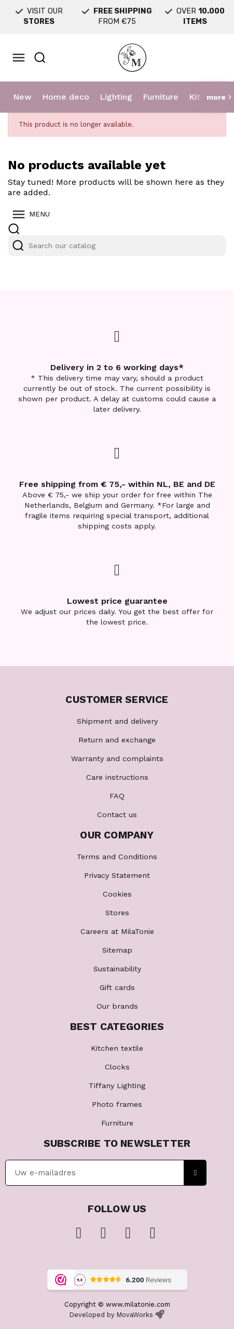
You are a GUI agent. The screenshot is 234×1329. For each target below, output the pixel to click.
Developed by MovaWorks (111, 1315)
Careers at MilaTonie (117, 931)
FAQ (117, 796)
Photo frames (117, 1104)
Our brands (117, 1006)
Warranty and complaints (117, 758)
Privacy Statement (117, 875)
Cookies (117, 894)
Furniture (160, 97)
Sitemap (117, 950)
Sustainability (117, 969)
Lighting (116, 97)
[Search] (117, 245)
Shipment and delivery (117, 721)
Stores (117, 912)
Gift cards (117, 987)
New (22, 97)
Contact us (117, 814)
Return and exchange (117, 740)
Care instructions (117, 777)
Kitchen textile (117, 1048)
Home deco (65, 97)
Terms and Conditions (117, 856)
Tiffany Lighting (117, 1085)
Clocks (117, 1067)
